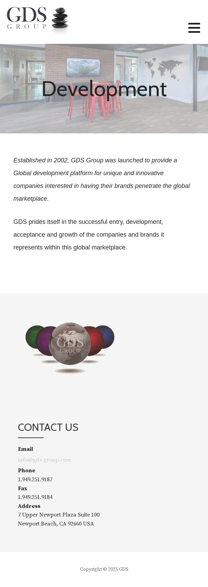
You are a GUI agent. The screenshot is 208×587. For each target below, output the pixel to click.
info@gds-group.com (44, 459)
